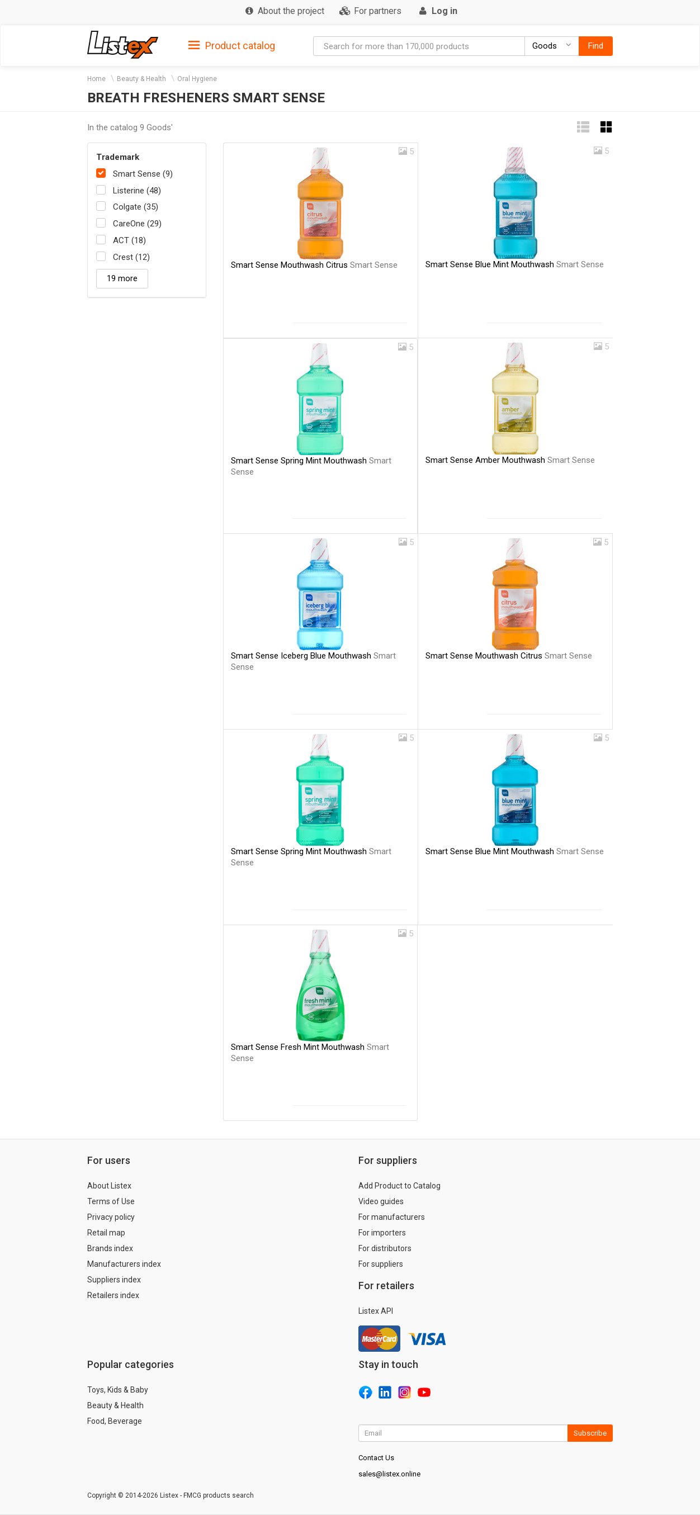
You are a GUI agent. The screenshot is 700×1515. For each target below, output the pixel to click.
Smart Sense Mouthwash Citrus (314, 265)
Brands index (110, 1248)
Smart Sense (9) (143, 174)
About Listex (109, 1185)
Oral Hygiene (197, 79)
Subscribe (590, 1433)
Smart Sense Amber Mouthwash (510, 460)
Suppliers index (114, 1279)
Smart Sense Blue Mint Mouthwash (514, 264)
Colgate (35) (135, 207)
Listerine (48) (137, 191)
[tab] (231, 45)
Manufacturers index (124, 1264)
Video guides (381, 1201)
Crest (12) (131, 257)
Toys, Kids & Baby (117, 1389)
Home (96, 79)
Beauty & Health (141, 79)
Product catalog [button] (231, 46)
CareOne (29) (137, 224)
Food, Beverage (114, 1421)
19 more (122, 278)
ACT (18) (129, 240)
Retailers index (113, 1295)
